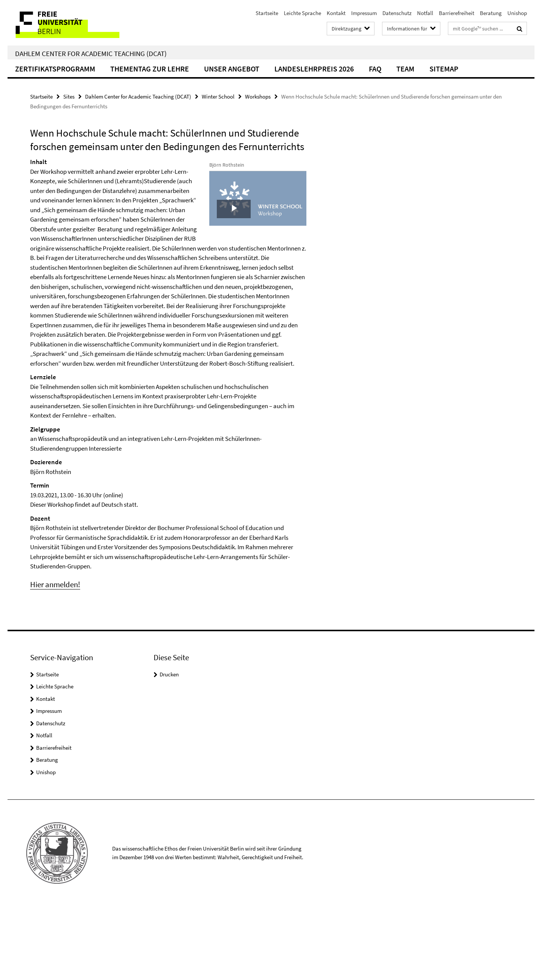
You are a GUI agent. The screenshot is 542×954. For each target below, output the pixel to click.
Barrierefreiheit (456, 13)
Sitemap (443, 68)
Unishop (517, 13)
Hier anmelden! (55, 632)
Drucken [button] (169, 722)
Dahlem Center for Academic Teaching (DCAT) (91, 53)
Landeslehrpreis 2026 (314, 68)
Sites (69, 96)
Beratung (491, 13)
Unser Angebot (231, 68)
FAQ (375, 68)
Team (405, 68)
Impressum (364, 13)
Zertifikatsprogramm (55, 68)
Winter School (218, 96)
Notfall (425, 13)
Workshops (258, 96)
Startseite (267, 13)
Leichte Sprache (302, 13)
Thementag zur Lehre (149, 68)
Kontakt (336, 13)
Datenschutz (396, 13)
